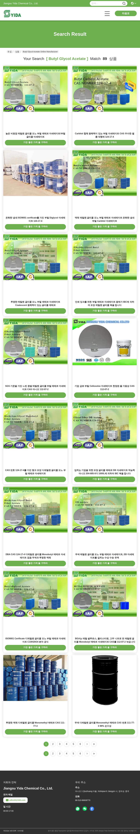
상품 (17, 52)
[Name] (124, 3)
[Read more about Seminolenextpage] (87, 753)
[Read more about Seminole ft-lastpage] (93, 753)
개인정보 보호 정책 (9, 831)
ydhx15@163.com (15, 800)
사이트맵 (20, 831)
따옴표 (125, 13)
